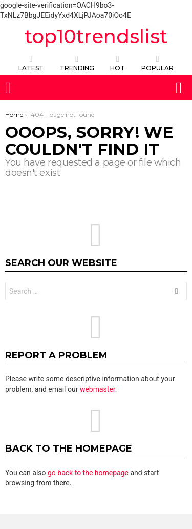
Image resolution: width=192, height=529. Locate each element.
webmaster (97, 389)
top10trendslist (96, 36)
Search (176, 292)
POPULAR (157, 63)
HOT (117, 63)
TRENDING (77, 63)
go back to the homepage (88, 473)
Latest (31, 63)
